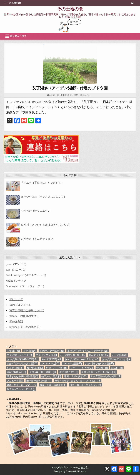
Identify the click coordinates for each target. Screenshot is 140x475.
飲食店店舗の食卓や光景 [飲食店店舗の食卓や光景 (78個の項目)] (106, 376)
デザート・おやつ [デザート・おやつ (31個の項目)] (81, 367)
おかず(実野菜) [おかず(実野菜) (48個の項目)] (51, 359)
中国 (52, 95)
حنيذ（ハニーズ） (16, 269)
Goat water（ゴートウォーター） (26, 286)
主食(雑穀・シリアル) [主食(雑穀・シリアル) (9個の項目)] (19, 355)
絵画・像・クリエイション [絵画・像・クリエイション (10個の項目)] (85, 384)
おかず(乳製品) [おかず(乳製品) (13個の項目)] (72, 363)
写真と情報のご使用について (26, 310)
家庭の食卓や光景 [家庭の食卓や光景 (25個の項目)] (75, 376)
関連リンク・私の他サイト (25, 326)
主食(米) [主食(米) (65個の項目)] (13, 350)
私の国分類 (16, 321)
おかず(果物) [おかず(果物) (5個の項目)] (15, 367)
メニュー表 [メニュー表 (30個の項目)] (15, 380)
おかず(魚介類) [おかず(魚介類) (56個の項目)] (99, 355)
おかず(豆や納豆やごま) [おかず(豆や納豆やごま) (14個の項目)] (116, 359)
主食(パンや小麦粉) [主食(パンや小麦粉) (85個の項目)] (51, 350)
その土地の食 (70, 8)
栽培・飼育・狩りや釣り (79, 95)
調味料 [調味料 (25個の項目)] (117, 367)
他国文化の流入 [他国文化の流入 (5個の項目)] (51, 376)
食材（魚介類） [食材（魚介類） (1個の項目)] (68, 372)
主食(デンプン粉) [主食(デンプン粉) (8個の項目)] (46, 355)
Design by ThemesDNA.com (70, 471)
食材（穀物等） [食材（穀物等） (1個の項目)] (16, 372)
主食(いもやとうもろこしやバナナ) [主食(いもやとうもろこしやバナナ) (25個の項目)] (87, 350)
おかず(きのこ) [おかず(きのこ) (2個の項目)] (50, 363)
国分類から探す (18, 36)
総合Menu (15, 3)
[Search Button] (132, 3)
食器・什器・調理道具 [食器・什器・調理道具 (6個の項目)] (53, 384)
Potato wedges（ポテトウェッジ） (27, 275)
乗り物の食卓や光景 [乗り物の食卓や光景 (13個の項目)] (38, 380)
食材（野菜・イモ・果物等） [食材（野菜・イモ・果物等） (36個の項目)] (98, 372)
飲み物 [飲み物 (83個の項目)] (102, 367)
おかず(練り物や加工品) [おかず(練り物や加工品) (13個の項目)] (99, 363)
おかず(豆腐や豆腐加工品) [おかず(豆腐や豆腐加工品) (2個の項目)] (22, 363)
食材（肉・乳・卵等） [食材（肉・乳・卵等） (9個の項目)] (42, 372)
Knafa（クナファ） (17, 280)
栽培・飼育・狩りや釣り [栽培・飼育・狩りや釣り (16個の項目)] (21, 384)
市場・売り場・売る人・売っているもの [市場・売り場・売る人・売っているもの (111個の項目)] (78, 380)
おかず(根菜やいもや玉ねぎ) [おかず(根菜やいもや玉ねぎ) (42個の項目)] (82, 359)
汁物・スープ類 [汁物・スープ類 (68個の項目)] (56, 367)
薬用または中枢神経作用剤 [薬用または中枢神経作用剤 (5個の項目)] (22, 376)
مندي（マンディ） (17, 264)
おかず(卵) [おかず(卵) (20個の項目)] (119, 355)
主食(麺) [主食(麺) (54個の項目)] (29, 350)
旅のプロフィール (20, 304)
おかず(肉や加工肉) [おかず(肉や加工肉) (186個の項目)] (72, 355)
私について (16, 299)
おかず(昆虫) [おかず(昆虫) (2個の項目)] (35, 367)
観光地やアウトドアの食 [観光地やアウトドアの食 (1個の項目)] (21, 389)
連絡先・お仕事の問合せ (24, 315)
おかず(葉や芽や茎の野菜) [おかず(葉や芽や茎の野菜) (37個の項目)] (22, 359)
